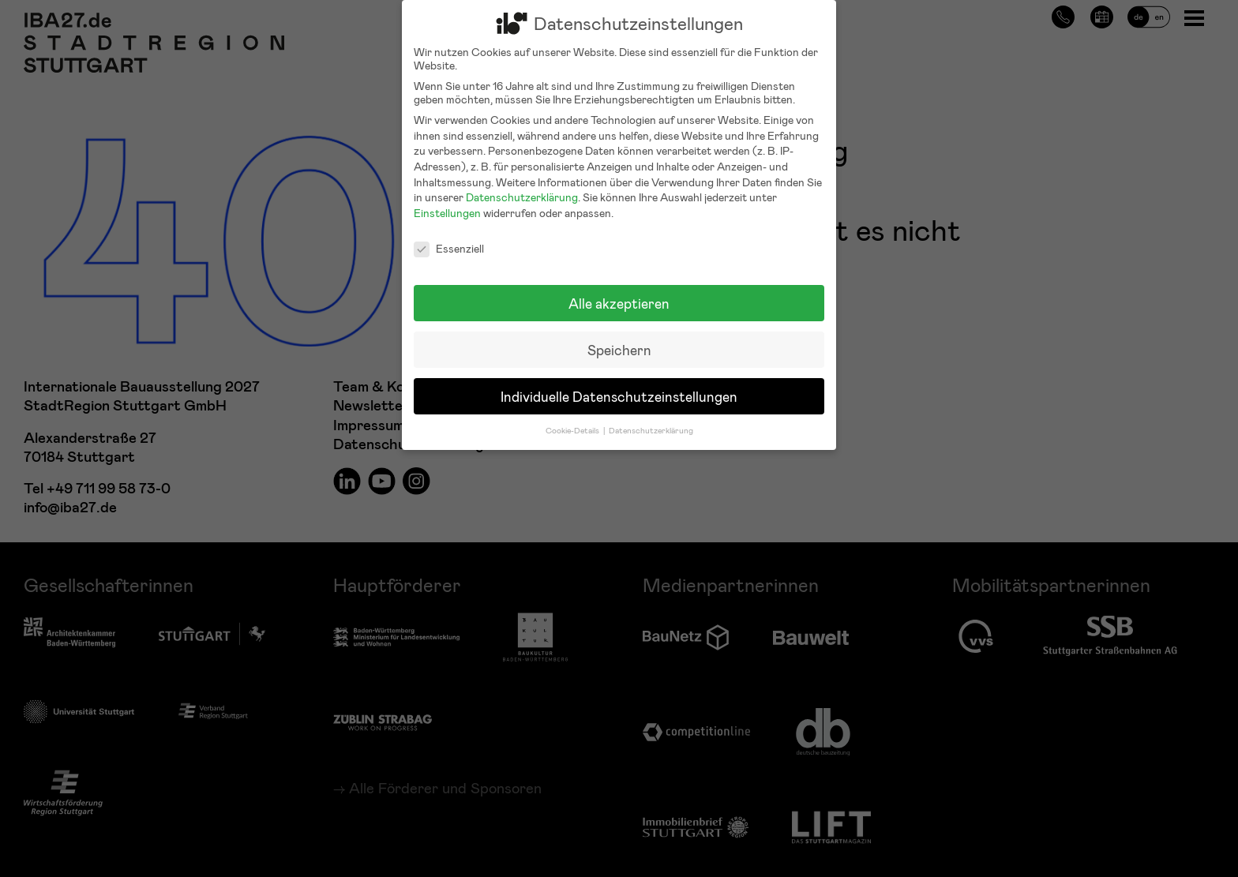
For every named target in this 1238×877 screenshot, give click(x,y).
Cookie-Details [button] (574, 419)
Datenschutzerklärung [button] (651, 419)
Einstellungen (447, 201)
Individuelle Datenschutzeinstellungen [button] (619, 385)
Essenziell (449, 237)
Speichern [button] (619, 338)
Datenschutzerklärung (522, 186)
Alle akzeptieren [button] (619, 291)
